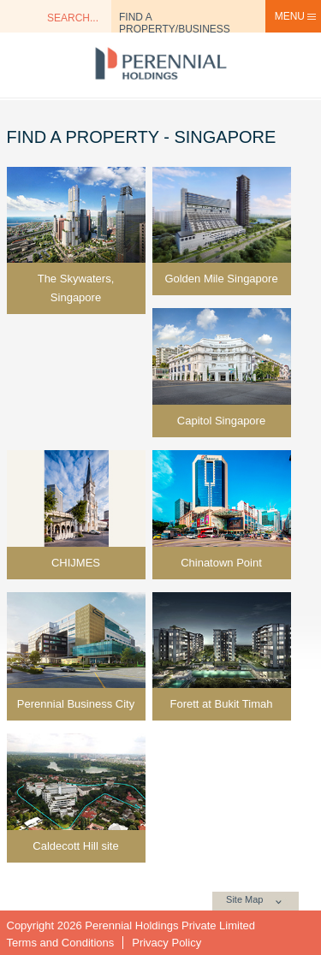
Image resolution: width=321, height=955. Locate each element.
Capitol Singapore (221, 420)
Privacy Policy (166, 942)
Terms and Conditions (61, 942)
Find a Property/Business (174, 22)
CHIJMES (75, 562)
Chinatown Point (221, 562)
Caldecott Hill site (75, 845)
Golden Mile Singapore (220, 278)
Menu (296, 16)
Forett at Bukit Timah (221, 703)
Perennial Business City (75, 703)
